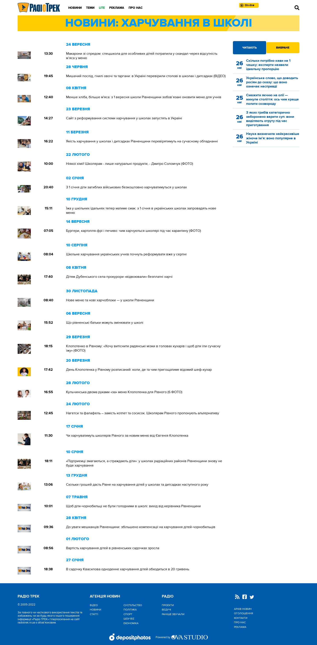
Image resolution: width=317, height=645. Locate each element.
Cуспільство (132, 605)
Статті (94, 614)
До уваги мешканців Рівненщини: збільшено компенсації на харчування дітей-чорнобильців (140, 527)
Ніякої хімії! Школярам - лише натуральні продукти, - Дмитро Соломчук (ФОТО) (129, 164)
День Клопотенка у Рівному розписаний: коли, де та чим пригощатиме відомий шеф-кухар (139, 369)
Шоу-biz (128, 618)
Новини (75, 8)
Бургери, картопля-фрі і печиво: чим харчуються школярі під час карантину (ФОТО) (133, 231)
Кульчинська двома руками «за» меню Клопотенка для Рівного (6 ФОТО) (124, 392)
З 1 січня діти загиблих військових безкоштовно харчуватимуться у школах (126, 187)
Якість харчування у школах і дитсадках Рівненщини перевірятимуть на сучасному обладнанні (142, 141)
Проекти (168, 605)
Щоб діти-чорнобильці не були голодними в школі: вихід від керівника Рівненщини (133, 506)
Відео (94, 605)
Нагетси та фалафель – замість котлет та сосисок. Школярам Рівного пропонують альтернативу (142, 413)
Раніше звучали (173, 614)
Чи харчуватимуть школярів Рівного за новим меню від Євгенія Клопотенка (127, 435)
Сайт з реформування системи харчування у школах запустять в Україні (124, 118)
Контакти (240, 618)
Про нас (136, 8)
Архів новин (243, 608)
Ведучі (166, 609)
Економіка (130, 623)
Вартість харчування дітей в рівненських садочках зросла (112, 548)
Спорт (127, 614)
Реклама (116, 8)
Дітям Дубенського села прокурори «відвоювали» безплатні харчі (119, 276)
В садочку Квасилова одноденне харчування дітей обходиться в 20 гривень (127, 569)
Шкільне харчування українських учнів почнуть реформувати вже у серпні (126, 254)
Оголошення (243, 613)
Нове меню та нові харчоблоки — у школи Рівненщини (110, 300)
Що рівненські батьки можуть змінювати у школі (104, 322)
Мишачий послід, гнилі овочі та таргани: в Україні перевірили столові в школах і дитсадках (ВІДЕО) (146, 76)
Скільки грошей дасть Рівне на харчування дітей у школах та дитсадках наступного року (137, 484)
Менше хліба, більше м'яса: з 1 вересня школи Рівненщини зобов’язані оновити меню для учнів (143, 97)
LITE (102, 8)
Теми (90, 8)
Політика (130, 609)
